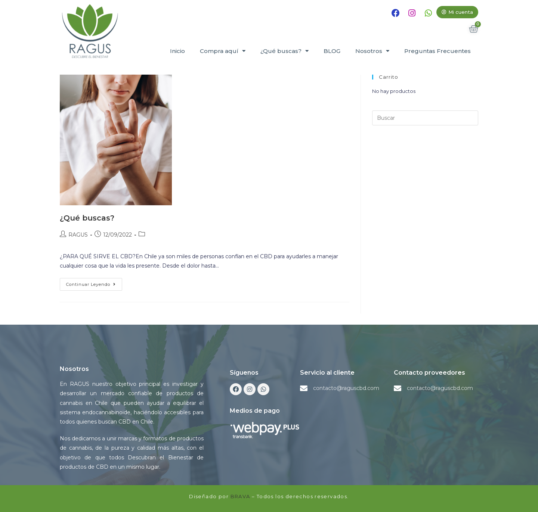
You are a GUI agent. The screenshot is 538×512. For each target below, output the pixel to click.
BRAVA (240, 496)
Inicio (177, 50)
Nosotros (372, 50)
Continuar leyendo (94, 282)
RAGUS (78, 234)
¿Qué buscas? (284, 50)
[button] (457, 12)
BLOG (332, 50)
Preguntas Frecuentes (437, 50)
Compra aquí (222, 50)
